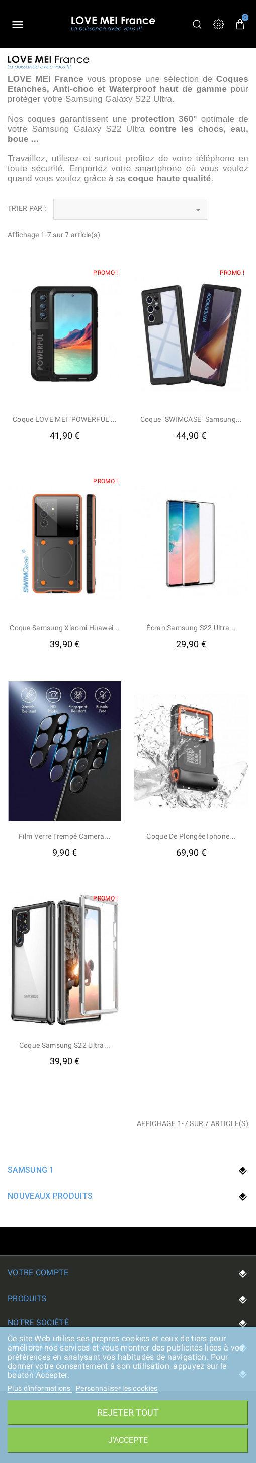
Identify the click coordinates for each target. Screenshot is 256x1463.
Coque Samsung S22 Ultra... (65, 1045)
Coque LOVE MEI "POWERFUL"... (65, 419)
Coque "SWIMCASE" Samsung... (191, 419)
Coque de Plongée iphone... (191, 836)
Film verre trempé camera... (65, 836)
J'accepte (128, 1440)
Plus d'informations (40, 1388)
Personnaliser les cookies (117, 1388)
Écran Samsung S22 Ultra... (191, 628)
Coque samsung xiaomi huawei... (65, 628)
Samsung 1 (31, 1170)
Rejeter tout (128, 1412)
